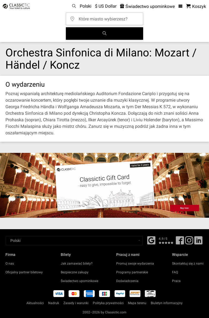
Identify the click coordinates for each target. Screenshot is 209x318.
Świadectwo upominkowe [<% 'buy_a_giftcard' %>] (147, 6)
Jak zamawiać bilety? (77, 263)
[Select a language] (74, 240)
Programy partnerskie (132, 272)
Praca (176, 281)
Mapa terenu (137, 303)
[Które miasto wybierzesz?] (106, 17)
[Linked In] (198, 242)
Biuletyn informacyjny (167, 303)
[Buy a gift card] (104, 185)
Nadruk (53, 303)
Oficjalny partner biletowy (24, 272)
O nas (9, 263)
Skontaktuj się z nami (188, 263)
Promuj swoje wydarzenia (135, 263)
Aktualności (35, 303)
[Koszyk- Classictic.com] (196, 6)
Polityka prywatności (108, 303)
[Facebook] (151, 240)
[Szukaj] (104, 33)
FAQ (175, 272)
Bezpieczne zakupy (74, 272)
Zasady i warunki (75, 303)
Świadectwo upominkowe (79, 281)
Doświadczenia (127, 281)
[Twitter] (189, 242)
